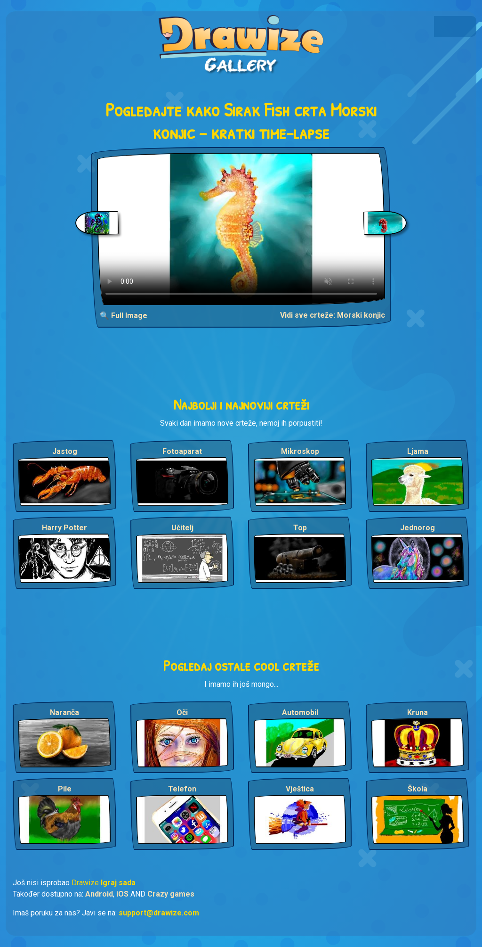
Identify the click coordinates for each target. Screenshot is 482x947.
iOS (122, 893)
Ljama (417, 451)
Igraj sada (118, 882)
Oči (182, 712)
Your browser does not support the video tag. (241, 229)
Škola (417, 788)
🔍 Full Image (123, 315)
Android (99, 893)
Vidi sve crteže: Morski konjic (332, 315)
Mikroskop (300, 451)
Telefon (182, 788)
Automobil (300, 712)
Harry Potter (64, 527)
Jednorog (417, 527)
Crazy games (170, 893)
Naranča (64, 712)
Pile (65, 788)
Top (300, 527)
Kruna (417, 712)
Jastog (64, 451)
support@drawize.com (159, 912)
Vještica (300, 788)
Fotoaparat (182, 451)
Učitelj (182, 527)
